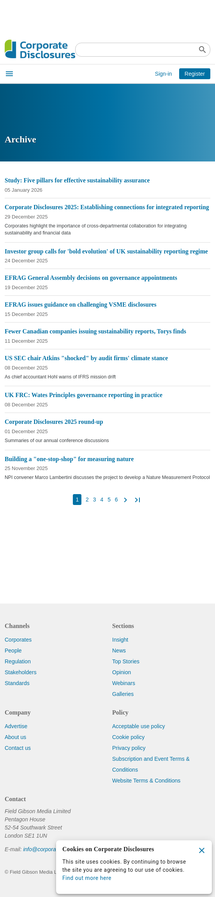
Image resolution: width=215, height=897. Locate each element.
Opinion (121, 672)
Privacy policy (129, 748)
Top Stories (125, 661)
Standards (17, 683)
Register (195, 74)
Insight (120, 640)
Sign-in (163, 74)
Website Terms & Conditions (146, 780)
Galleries (123, 694)
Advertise (16, 726)
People (13, 650)
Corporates (18, 640)
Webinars (123, 683)
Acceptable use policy (138, 726)
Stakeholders (21, 672)
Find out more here (86, 878)
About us (15, 737)
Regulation (18, 661)
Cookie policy (128, 737)
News (119, 650)
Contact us (18, 748)
